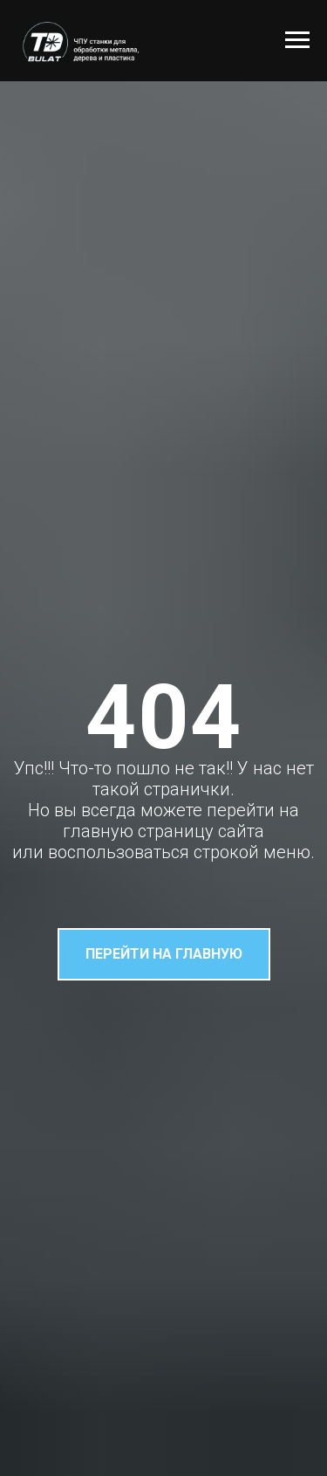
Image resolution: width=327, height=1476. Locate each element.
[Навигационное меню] (297, 40)
